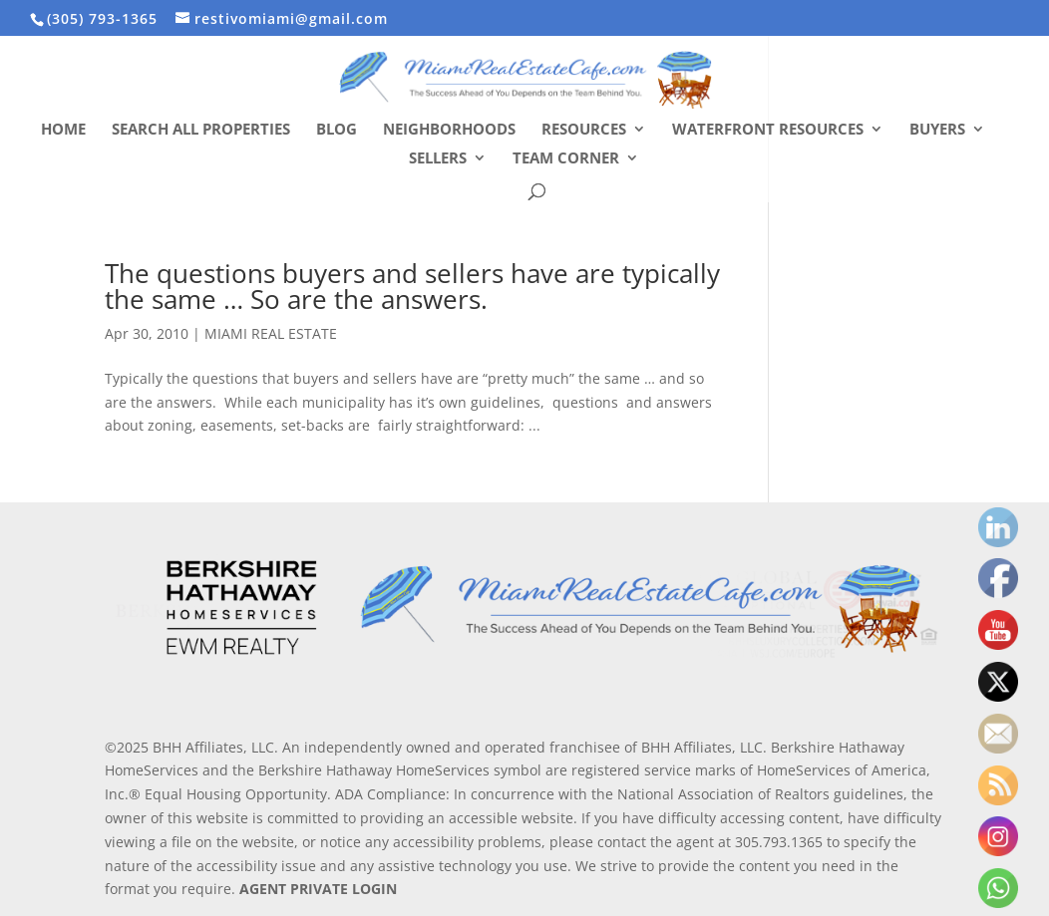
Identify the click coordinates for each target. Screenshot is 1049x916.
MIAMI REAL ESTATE (270, 333)
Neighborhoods (449, 130)
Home (63, 130)
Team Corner (566, 159)
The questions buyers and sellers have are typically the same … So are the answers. (412, 286)
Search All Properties (201, 130)
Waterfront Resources (768, 130)
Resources (583, 130)
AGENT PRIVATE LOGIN (318, 888)
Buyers (937, 130)
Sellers (438, 159)
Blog (336, 130)
